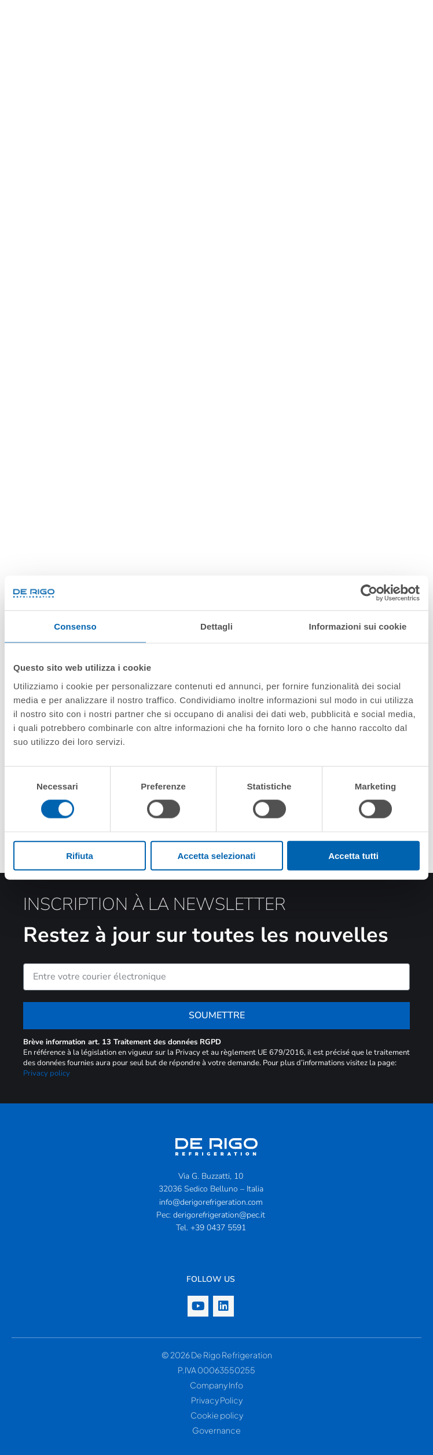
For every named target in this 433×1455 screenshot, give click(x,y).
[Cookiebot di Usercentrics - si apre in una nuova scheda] (369, 593)
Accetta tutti (353, 855)
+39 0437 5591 (218, 1227)
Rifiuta (79, 855)
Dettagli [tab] (216, 626)
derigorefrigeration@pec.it (219, 1214)
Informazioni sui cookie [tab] (358, 626)
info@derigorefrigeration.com (211, 1202)
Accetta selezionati (216, 855)
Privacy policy (46, 1073)
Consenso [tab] (75, 626)
